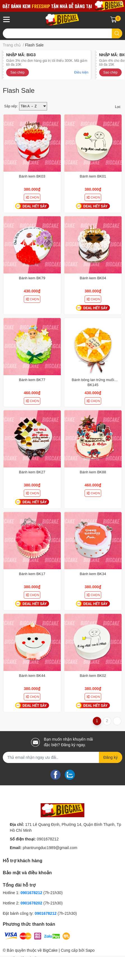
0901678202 (31, 903)
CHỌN (32, 197)
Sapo (90, 950)
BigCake (50, 950)
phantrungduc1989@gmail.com (50, 847)
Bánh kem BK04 (93, 278)
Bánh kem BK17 (32, 574)
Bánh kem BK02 (93, 676)
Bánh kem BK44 (32, 676)
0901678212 (48, 839)
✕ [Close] (121, 2)
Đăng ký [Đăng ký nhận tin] (110, 757)
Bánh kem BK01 (93, 176)
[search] (117, 33)
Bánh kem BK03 (32, 176)
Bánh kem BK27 (32, 472)
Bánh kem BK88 (93, 472)
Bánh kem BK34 (93, 574)
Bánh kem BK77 (32, 380)
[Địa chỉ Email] (62, 757)
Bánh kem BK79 (32, 278)
